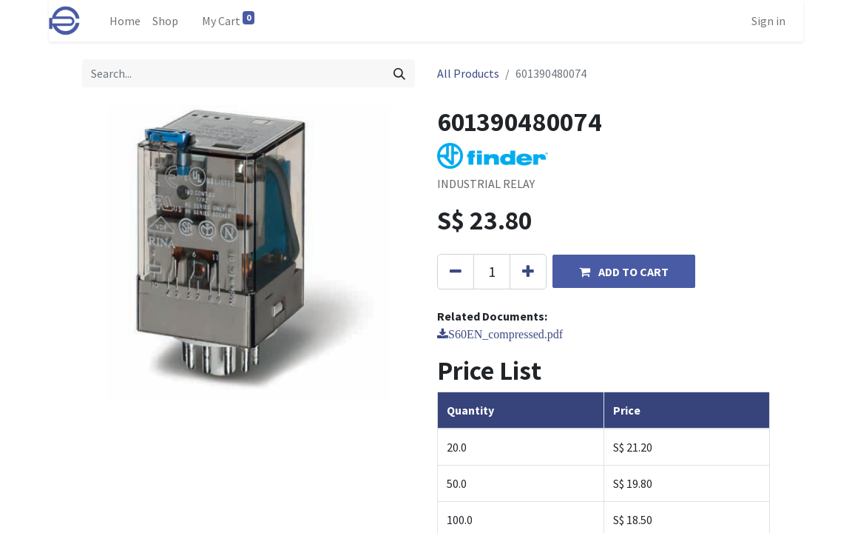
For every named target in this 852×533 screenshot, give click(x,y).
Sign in (768, 20)
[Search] (399, 73)
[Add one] (528, 271)
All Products (468, 73)
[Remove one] (455, 271)
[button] (623, 271)
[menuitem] (125, 21)
